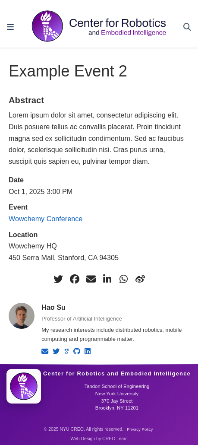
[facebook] (74, 279)
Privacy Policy (140, 429)
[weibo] (140, 279)
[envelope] (91, 279)
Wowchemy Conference (45, 218)
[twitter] (58, 279)
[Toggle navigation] (10, 27)
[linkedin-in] (107, 279)
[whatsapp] (123, 279)
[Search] (187, 27)
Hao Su (53, 307)
